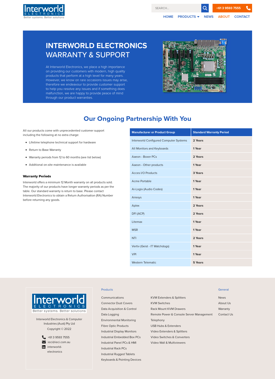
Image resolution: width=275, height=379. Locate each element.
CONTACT (242, 16)
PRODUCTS (188, 16)
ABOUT (224, 16)
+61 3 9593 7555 (228, 8)
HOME (168, 16)
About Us (224, 303)
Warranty (224, 309)
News (222, 297)
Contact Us (225, 314)
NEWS (209, 16)
